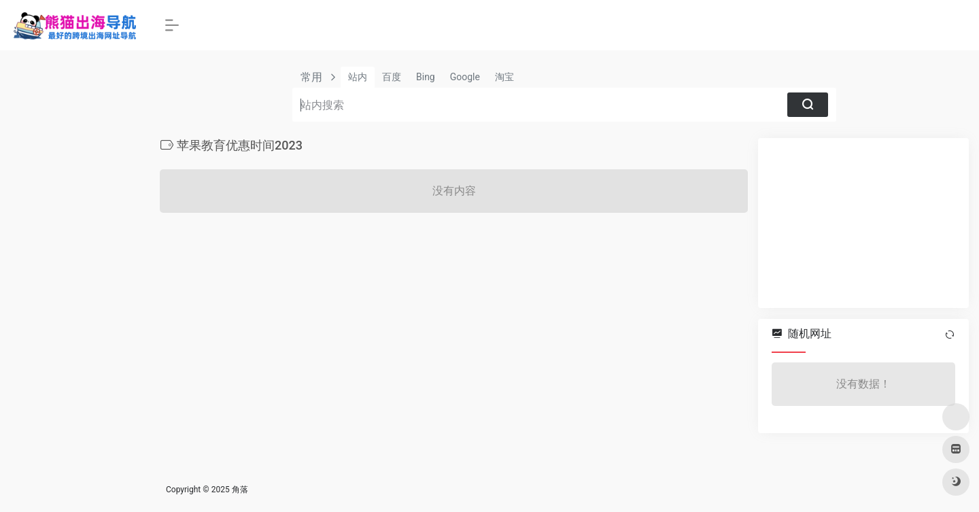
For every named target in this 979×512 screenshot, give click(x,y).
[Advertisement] (863, 223)
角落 (240, 489)
